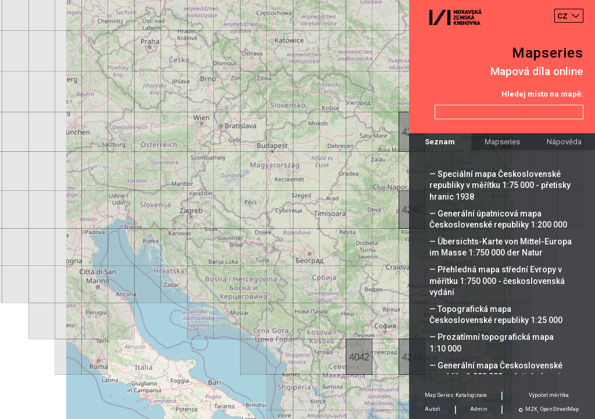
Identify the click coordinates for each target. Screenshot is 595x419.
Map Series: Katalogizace (456, 395)
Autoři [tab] (432, 409)
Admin (479, 409)
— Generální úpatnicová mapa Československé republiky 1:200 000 (498, 219)
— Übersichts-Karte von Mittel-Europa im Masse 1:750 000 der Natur (500, 247)
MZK (531, 409)
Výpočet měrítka (549, 395)
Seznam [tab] (440, 141)
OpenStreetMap (559, 409)
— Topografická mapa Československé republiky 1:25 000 (495, 314)
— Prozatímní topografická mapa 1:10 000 (491, 342)
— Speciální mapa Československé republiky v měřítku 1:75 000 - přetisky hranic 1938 (500, 185)
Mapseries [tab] (502, 141)
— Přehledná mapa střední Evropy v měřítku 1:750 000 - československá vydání (497, 280)
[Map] (297, 209)
